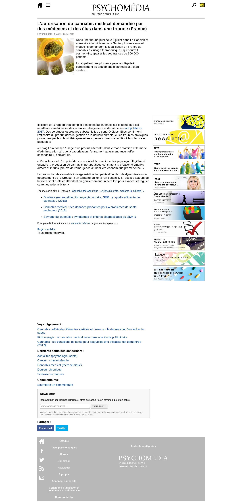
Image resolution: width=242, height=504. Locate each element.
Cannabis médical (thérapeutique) (59, 365)
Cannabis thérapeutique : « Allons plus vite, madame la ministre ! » (108, 191)
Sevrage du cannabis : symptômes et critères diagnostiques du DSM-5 (90, 216)
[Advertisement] (93, 98)
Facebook (46, 428)
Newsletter (64, 467)
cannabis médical (80, 223)
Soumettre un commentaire (55, 384)
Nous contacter (64, 497)
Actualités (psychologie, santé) (57, 356)
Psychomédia (44, 34)
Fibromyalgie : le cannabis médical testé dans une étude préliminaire (82, 337)
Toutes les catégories (143, 446)
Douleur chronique (49, 369)
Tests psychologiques (64, 447)
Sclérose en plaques (50, 374)
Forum (64, 454)
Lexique (64, 441)
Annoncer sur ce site (64, 481)
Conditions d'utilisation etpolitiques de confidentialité (64, 489)
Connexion (64, 461)
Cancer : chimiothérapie (53, 360)
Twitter (62, 428)
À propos (64, 474)
